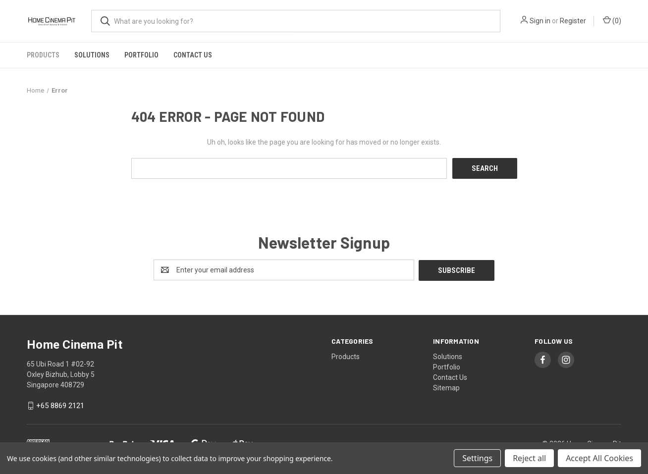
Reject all (529, 458)
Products (43, 55)
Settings (477, 458)
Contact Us (192, 55)
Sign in (540, 21)
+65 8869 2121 (60, 405)
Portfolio (141, 55)
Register (573, 21)
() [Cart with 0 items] (612, 20)
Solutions (91, 55)
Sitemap (446, 387)
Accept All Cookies (599, 458)
